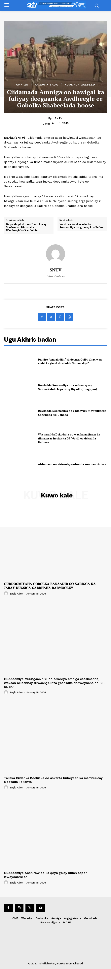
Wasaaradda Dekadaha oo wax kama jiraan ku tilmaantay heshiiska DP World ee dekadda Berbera (69, 438)
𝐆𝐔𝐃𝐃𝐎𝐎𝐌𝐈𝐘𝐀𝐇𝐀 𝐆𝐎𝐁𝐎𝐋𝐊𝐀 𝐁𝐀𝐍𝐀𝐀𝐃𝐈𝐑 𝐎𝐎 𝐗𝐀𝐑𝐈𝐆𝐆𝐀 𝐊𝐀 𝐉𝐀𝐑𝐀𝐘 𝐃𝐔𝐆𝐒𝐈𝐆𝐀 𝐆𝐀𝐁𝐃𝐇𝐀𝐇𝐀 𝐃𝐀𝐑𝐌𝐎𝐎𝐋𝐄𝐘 (50, 586)
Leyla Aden (16, 593)
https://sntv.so (55, 276)
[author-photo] (6, 593)
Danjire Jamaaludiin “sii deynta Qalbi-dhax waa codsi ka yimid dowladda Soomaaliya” (70, 361)
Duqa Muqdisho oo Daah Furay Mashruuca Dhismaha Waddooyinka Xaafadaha (26, 227)
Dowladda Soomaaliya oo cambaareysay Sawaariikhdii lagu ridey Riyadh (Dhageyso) (67, 387)
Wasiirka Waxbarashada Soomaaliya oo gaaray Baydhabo (81, 226)
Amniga (22, 84)
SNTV (58, 118)
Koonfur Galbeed (80, 84)
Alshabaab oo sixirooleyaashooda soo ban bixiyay (72, 464)
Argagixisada (46, 84)
